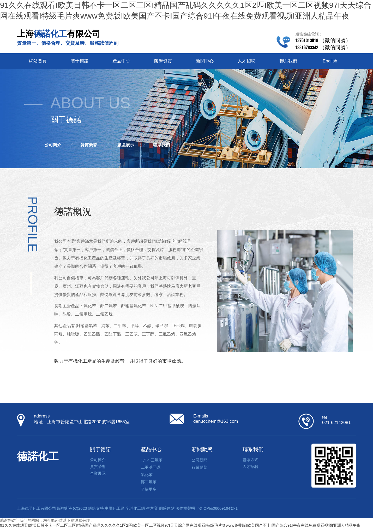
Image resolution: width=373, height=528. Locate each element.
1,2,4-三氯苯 (152, 460)
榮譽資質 (163, 61)
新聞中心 (205, 61)
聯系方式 (250, 459)
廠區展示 (125, 145)
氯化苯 (147, 474)
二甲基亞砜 (150, 467)
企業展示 (98, 473)
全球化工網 (135, 508)
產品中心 (121, 61)
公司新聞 (199, 460)
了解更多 (149, 489)
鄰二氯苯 (149, 482)
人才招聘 (246, 61)
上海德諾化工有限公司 (36, 508)
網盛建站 (167, 508)
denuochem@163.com (215, 421)
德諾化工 (38, 456)
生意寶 (152, 508)
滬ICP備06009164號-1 (218, 508)
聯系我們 (288, 61)
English (330, 61)
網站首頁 (38, 61)
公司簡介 (53, 145)
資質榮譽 (88, 145)
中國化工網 (114, 508)
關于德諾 (79, 61)
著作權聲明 (185, 508)
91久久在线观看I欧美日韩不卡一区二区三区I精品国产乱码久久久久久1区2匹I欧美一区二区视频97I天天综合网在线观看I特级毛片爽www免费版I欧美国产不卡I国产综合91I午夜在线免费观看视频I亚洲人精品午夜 (180, 525)
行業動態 (199, 467)
